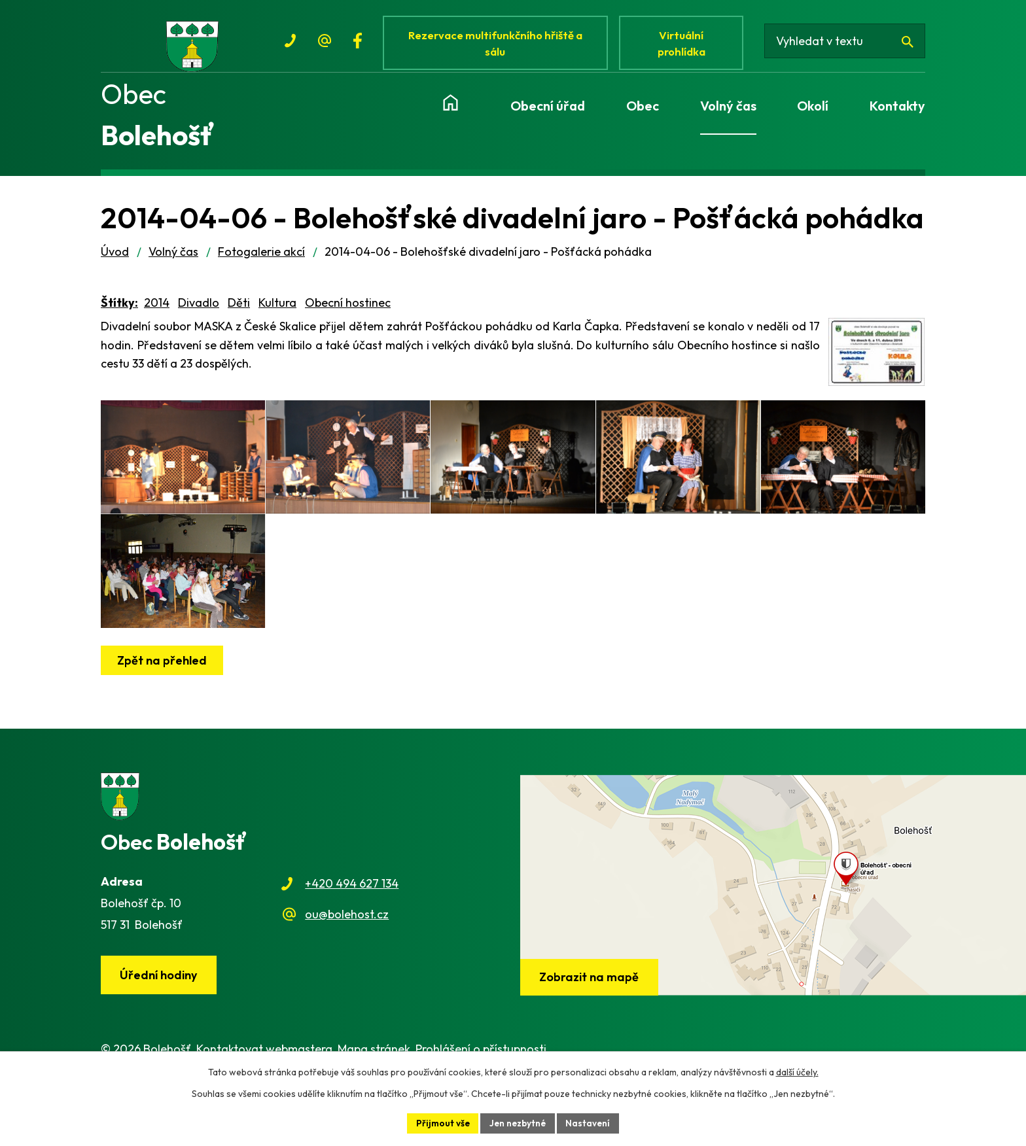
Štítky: (119, 309)
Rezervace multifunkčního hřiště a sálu (497, 44)
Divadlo (198, 309)
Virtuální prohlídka (686, 44)
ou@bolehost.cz (347, 954)
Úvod (115, 258)
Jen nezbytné (518, 1122)
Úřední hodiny (160, 1015)
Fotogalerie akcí (261, 258)
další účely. (797, 1071)
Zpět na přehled (163, 700)
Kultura (277, 309)
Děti (239, 309)
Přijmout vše (441, 1122)
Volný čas (173, 258)
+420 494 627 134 (351, 923)
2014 (156, 309)
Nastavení (590, 1122)
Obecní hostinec (348, 309)
